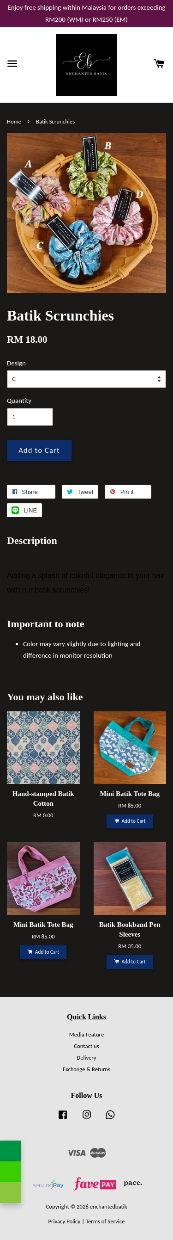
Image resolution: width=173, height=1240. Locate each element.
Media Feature (86, 1034)
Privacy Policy (64, 1221)
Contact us (86, 1046)
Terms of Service (105, 1221)
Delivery (86, 1057)
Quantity (19, 400)
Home (14, 121)
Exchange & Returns (86, 1069)
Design (16, 363)
